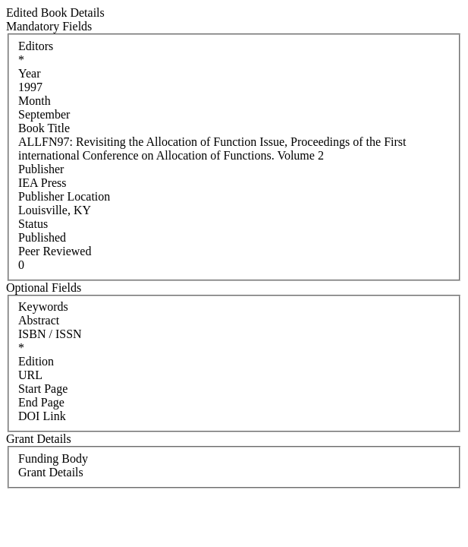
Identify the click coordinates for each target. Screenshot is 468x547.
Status (33, 223)
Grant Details (50, 472)
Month (34, 100)
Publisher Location (64, 196)
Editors (35, 46)
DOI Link (42, 415)
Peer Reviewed (54, 251)
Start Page (43, 388)
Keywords (43, 306)
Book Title (44, 128)
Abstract (38, 320)
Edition (36, 361)
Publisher (41, 169)
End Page (41, 402)
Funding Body (53, 458)
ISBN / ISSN (50, 333)
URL (30, 374)
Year (29, 73)
